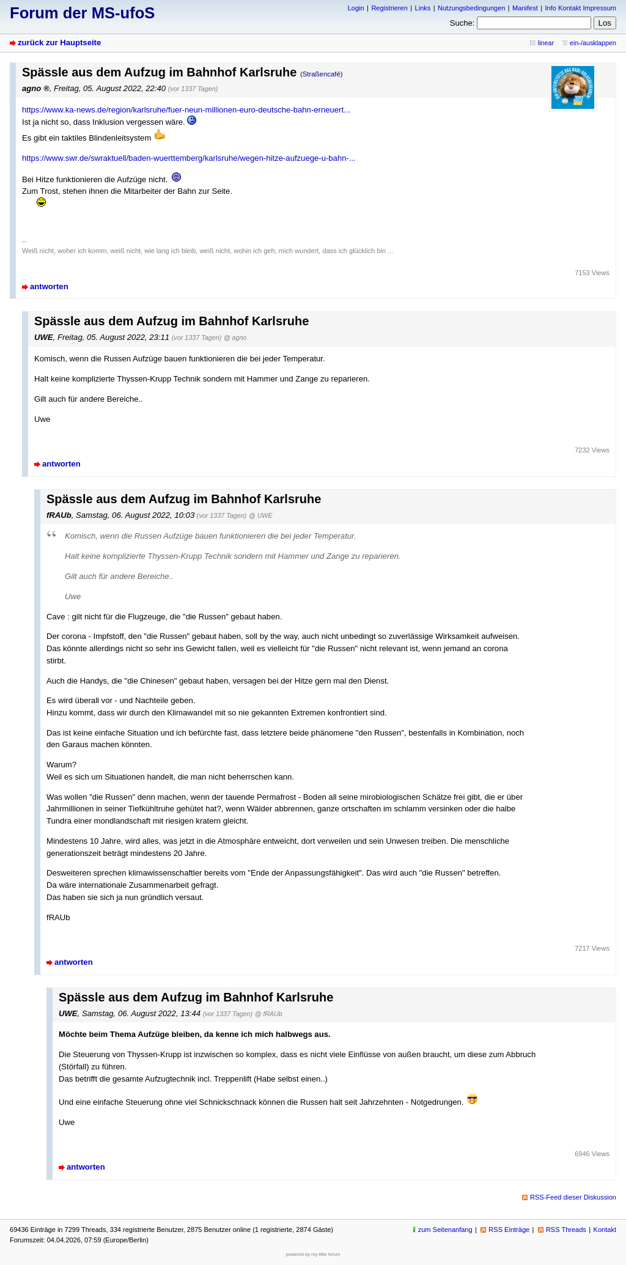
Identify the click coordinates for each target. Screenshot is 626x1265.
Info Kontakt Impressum (581, 8)
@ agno (235, 337)
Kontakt (605, 1229)
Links (423, 8)
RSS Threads (566, 1229)
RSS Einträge (508, 1229)
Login (356, 8)
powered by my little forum (313, 1254)
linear (546, 42)
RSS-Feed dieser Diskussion (573, 1197)
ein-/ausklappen (593, 42)
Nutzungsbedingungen (471, 8)
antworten (49, 286)
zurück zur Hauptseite (59, 42)
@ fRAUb (268, 1013)
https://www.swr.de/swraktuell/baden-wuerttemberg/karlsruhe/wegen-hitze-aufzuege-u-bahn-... (189, 158)
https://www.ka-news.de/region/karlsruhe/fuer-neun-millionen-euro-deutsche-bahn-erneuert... (186, 109)
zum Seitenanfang (445, 1229)
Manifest (525, 8)
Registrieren (389, 8)
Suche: (462, 23)
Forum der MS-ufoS (82, 12)
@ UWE (260, 515)
